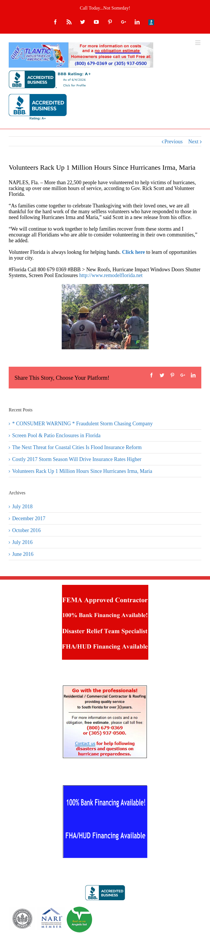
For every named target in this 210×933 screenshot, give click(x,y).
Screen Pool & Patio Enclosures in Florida (56, 435)
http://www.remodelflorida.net (111, 275)
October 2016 (26, 530)
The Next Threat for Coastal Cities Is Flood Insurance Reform (77, 447)
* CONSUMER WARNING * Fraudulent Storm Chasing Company (82, 423)
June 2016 (23, 554)
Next (193, 141)
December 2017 (28, 518)
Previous (174, 141)
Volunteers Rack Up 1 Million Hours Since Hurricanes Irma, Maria (82, 471)
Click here (133, 252)
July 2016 (22, 542)
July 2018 (22, 506)
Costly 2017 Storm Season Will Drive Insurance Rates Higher (76, 459)
